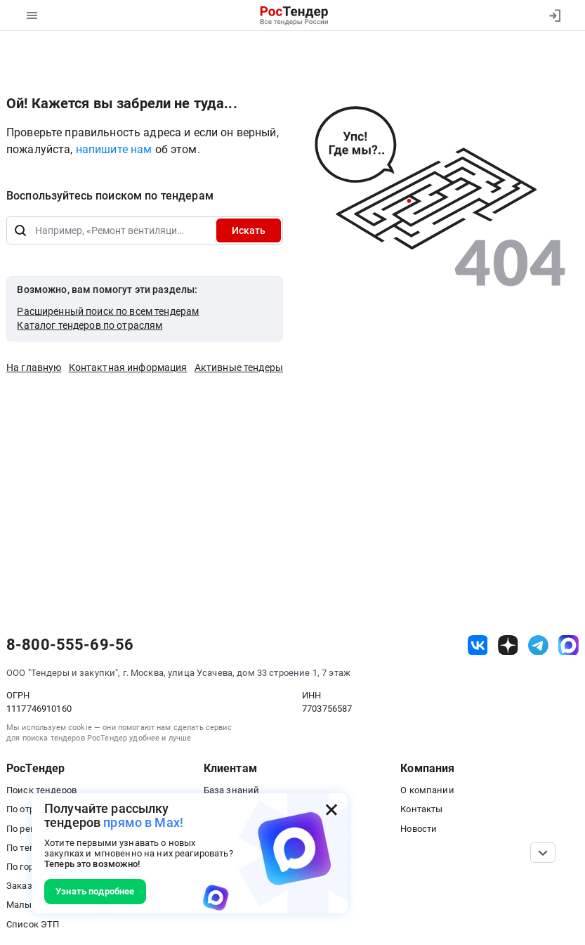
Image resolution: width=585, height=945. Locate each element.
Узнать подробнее (94, 891)
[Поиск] (20, 230)
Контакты (421, 809)
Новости (418, 828)
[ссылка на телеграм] (538, 645)
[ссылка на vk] (478, 645)
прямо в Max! (143, 822)
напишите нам (115, 149)
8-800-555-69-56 (69, 645)
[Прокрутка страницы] (543, 852)
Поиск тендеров (41, 790)
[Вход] (554, 15)
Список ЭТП (32, 924)
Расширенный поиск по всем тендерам (108, 311)
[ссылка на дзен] (508, 645)
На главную (33, 367)
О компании (427, 790)
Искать (248, 230)
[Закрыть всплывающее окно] (331, 809)
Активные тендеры (239, 367)
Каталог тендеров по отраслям (89, 325)
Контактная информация (128, 367)
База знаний (232, 790)
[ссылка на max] (568, 645)
